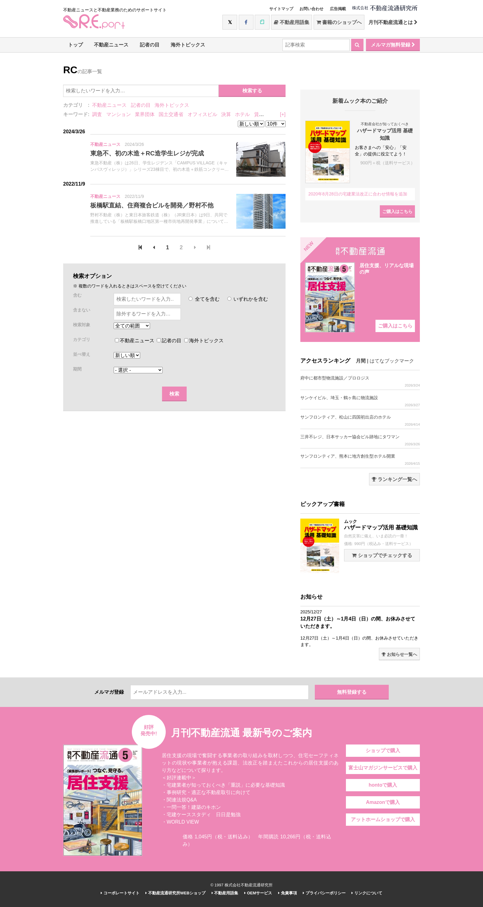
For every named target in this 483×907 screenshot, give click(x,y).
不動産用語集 (291, 22)
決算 (226, 114)
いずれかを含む (247, 299)
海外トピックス (188, 44)
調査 (97, 114)
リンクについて (366, 893)
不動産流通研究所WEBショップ (175, 893)
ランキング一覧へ (394, 479)
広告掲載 (338, 8)
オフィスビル (202, 114)
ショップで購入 (383, 750)
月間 (361, 360)
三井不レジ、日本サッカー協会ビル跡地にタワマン (360, 440)
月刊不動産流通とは (392, 22)
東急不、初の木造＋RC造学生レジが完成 (147, 153)
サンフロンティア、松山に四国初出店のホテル (360, 421)
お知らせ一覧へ (399, 654)
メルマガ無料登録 (393, 44)
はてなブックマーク (392, 360)
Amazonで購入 (383, 802)
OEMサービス (258, 893)
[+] (283, 114)
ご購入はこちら (397, 211)
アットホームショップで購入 (383, 819)
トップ (75, 44)
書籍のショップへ (339, 22)
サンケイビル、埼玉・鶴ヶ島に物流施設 (360, 401)
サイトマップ (281, 8)
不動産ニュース (111, 44)
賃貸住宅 (264, 114)
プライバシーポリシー (324, 893)
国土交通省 (171, 114)
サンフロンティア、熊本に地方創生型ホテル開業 (360, 460)
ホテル (242, 114)
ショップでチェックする (382, 555)
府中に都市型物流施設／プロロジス (360, 381)
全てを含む (204, 299)
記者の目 (150, 44)
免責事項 (287, 893)
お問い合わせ (311, 8)
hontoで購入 (383, 785)
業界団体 (145, 114)
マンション (118, 114)
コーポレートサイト (120, 893)
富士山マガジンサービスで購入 (382, 767)
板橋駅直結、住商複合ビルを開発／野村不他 (151, 205)
